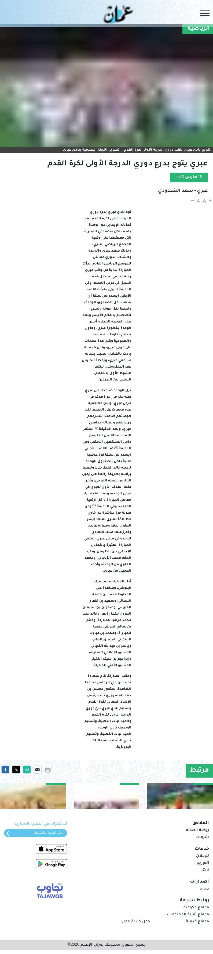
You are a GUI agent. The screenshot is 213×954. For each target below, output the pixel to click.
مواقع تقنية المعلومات (188, 915)
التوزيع (203, 863)
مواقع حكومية (196, 908)
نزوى (204, 889)
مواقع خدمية (197, 922)
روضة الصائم (197, 830)
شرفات (202, 837)
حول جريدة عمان (135, 922)
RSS (205, 870)
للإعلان (202, 856)
